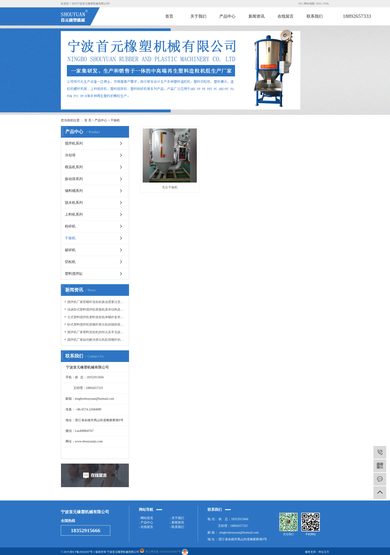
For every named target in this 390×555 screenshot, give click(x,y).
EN (300, 3)
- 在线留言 (146, 527)
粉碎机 (70, 226)
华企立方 (323, 551)
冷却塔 (70, 155)
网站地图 (309, 3)
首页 (169, 16)
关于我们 (198, 16)
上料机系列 (74, 214)
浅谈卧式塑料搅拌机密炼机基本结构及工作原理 (96, 309)
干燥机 (115, 120)
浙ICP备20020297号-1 (82, 551)
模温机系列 (74, 167)
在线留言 (286, 16)
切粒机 (70, 262)
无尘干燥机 (170, 187)
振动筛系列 (74, 179)
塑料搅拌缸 (74, 273)
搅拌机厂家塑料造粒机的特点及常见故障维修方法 (96, 332)
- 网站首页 (146, 518)
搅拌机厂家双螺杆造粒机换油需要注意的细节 (96, 302)
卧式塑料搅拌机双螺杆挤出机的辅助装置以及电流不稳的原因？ (96, 324)
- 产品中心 (146, 522)
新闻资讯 (256, 16)
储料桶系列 (74, 191)
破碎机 (70, 250)
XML (326, 3)
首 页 (87, 120)
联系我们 (315, 16)
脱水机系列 (74, 202)
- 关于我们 (177, 518)
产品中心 (227, 16)
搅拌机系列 (74, 143)
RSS (319, 3)
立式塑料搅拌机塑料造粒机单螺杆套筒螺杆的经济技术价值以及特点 (96, 317)
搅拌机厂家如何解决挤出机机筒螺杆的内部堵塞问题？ (96, 339)
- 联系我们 (177, 527)
